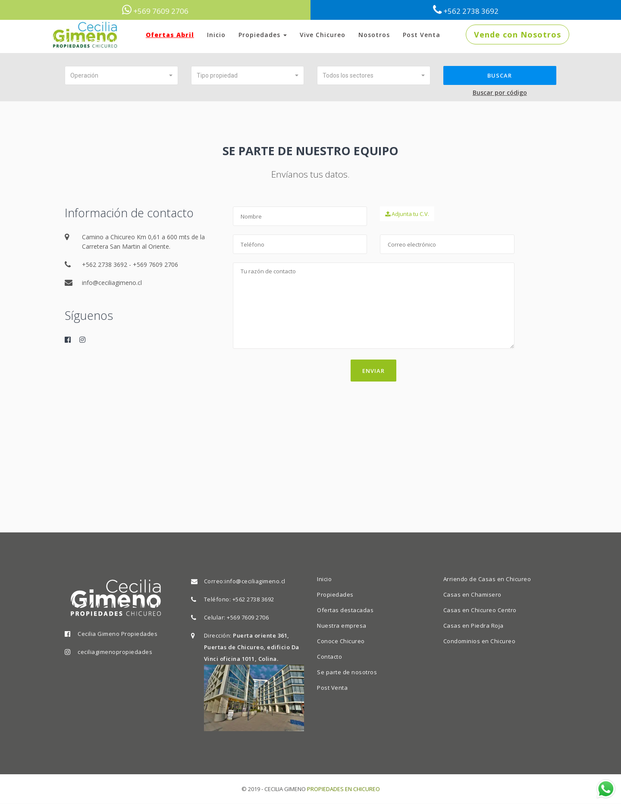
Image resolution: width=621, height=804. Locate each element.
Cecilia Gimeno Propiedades (117, 634)
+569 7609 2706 (248, 617)
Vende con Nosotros (517, 34)
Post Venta (421, 35)
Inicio (216, 35)
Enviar (373, 371)
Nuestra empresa (342, 625)
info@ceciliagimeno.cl (255, 581)
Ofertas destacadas (345, 610)
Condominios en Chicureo (479, 641)
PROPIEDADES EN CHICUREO (343, 789)
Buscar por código (500, 93)
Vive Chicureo (322, 35)
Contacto (329, 656)
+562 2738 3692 (253, 599)
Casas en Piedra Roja (473, 625)
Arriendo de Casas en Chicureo (487, 579)
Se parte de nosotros (347, 672)
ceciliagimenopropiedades (115, 652)
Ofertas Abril (170, 35)
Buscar (499, 75)
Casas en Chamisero (472, 594)
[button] (121, 75)
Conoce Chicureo (341, 641)
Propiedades (262, 35)
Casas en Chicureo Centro (480, 610)
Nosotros (374, 35)
